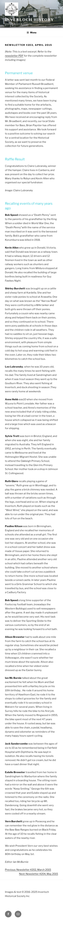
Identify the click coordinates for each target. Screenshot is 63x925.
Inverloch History (29, 19)
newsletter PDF (14, 55)
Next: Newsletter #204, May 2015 (38, 873)
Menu (31, 32)
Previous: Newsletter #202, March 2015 (28, 869)
